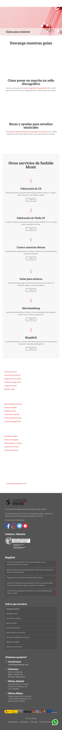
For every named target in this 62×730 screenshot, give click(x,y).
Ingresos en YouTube (11, 447)
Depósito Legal (9, 389)
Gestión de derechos (11, 450)
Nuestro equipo (11, 623)
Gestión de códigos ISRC (12, 382)
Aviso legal (33, 722)
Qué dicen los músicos (13, 618)
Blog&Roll (31, 337)
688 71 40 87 (19, 480)
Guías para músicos (31, 278)
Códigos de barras (10, 386)
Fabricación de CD (31, 188)
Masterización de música (12, 379)
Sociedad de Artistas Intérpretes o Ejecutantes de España (26, 132)
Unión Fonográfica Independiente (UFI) (37, 88)
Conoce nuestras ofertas (31, 247)
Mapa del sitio (13, 722)
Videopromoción (10, 411)
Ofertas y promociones (14, 647)
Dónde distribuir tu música (13, 443)
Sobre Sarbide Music (13, 628)
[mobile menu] (59, 3)
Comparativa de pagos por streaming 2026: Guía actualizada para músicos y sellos (29, 592)
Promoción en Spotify (11, 414)
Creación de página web (12, 421)
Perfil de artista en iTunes (13, 418)
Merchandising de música (13, 404)
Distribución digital (10, 436)
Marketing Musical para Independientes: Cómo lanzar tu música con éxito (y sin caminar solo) (30, 571)
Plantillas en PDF (11, 614)
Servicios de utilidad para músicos (17, 637)
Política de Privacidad (46, 722)
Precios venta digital (11, 440)
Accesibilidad (23, 722)
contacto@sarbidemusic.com (16, 484)
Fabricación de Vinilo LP (31, 218)
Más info (31, 199)
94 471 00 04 (17, 475)
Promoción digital (10, 407)
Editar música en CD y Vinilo (15, 633)
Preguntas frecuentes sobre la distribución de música (25, 578)
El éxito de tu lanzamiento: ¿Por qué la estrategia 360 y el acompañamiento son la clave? (26, 563)
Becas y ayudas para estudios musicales (31, 125)
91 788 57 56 (17, 471)
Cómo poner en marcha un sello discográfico (31, 82)
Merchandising (31, 308)
